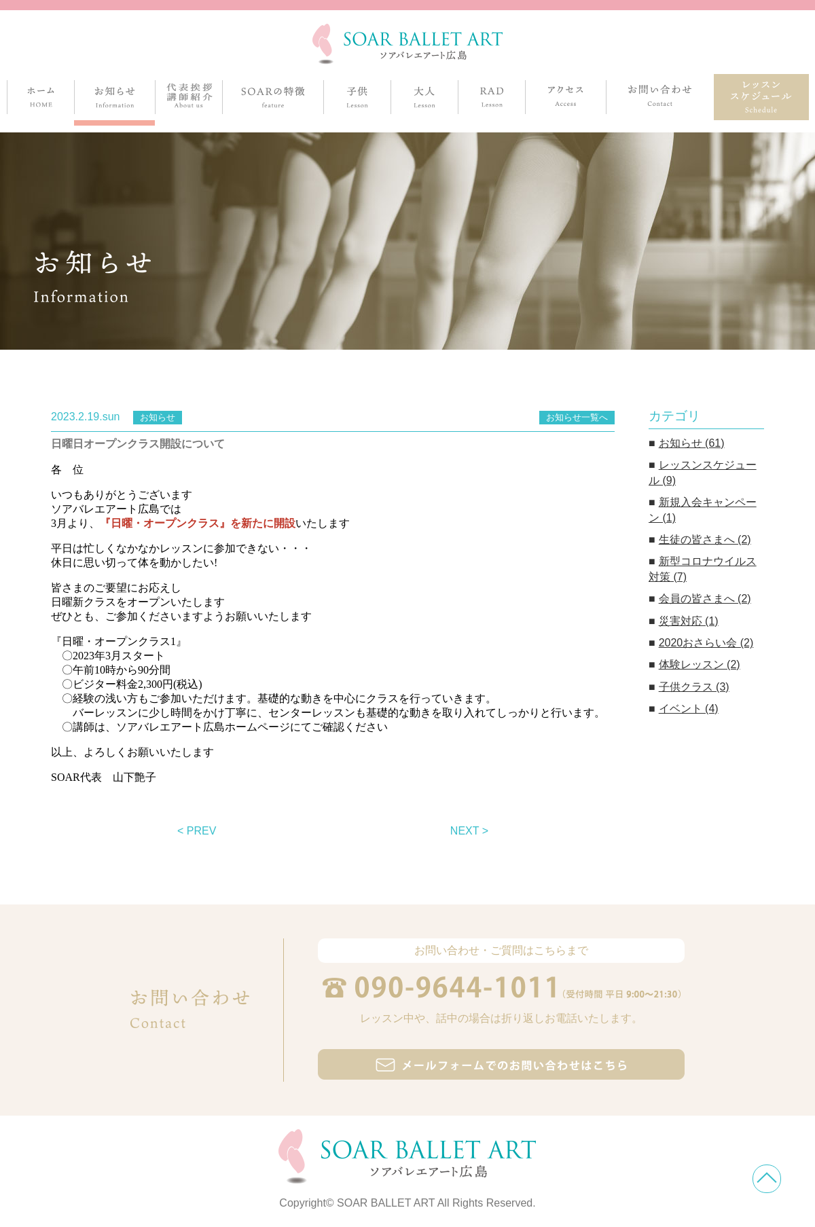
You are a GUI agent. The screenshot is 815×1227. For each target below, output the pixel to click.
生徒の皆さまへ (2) (705, 539)
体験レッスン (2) (699, 664)
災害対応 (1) (689, 621)
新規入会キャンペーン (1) (703, 509)
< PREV (196, 831)
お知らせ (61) (692, 443)
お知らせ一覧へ (577, 417)
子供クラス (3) (694, 687)
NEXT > (469, 831)
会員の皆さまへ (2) (705, 598)
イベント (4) (689, 708)
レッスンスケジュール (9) (703, 472)
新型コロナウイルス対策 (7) (703, 568)
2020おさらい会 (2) (706, 642)
